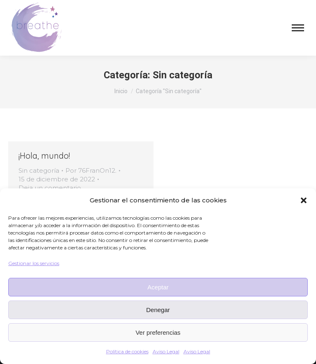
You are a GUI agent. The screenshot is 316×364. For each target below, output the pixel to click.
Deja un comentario (50, 188)
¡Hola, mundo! (44, 155)
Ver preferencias (157, 332)
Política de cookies (127, 351)
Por (90, 170)
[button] (304, 200)
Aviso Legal (166, 351)
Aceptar (158, 287)
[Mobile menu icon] (298, 27)
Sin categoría (39, 170)
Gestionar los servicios (33, 263)
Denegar (158, 309)
